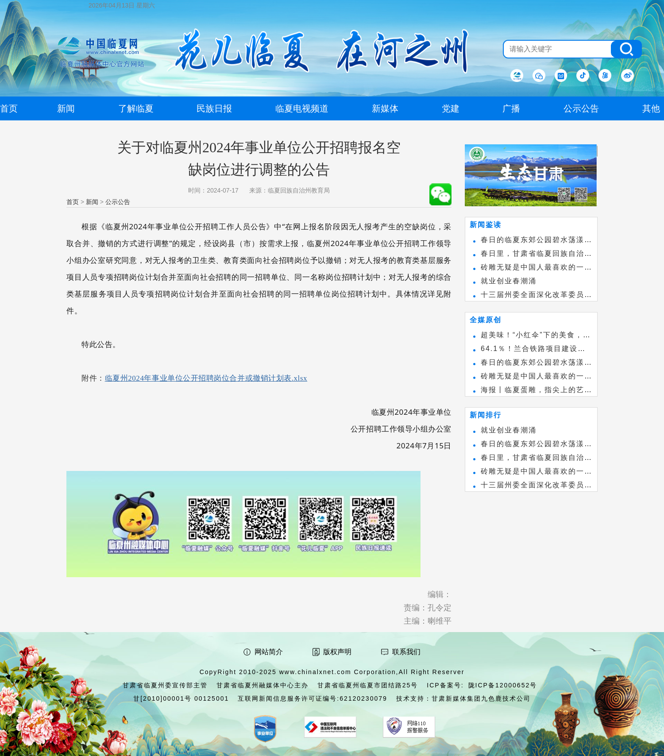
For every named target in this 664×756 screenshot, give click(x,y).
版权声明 (337, 652)
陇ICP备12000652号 (502, 685)
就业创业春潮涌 (509, 281)
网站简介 (269, 652)
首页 (72, 201)
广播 (511, 108)
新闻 (92, 201)
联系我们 (406, 652)
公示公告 (117, 201)
